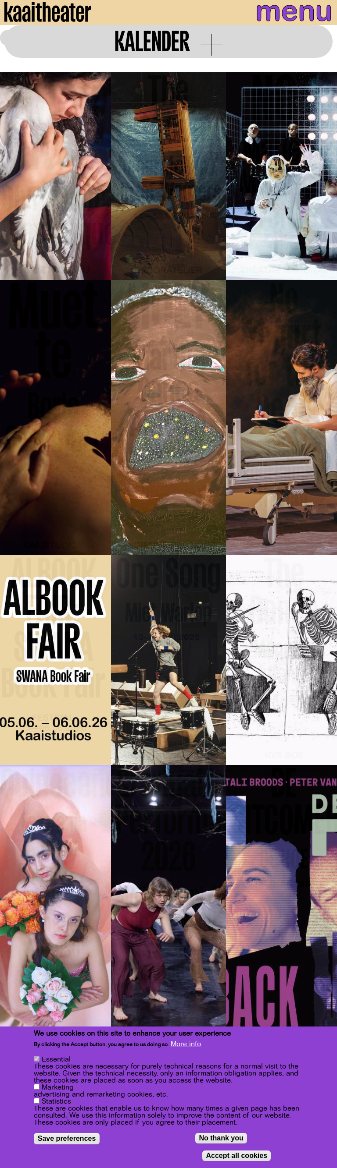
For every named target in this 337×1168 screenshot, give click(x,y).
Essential (56, 1059)
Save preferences (67, 1138)
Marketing (58, 1087)
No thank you (221, 1138)
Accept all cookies (236, 1155)
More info (186, 1044)
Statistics (56, 1101)
